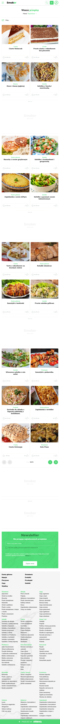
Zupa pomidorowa (45, 608)
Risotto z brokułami (45, 624)
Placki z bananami (8, 608)
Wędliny (42, 580)
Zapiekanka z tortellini (44, 409)
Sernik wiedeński (7, 682)
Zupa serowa (43, 601)
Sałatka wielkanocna (8, 659)
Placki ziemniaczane (27, 594)
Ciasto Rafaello (25, 624)
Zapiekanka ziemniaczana (47, 701)
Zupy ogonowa (44, 588)
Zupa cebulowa (44, 610)
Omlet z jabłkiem (7, 599)
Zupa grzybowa (26, 647)
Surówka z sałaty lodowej (10, 618)
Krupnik (41, 618)
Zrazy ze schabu (26, 603)
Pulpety (23, 590)
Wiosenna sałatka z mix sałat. (15, 373)
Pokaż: (30, 13)
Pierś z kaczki (25, 588)
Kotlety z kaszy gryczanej (47, 620)
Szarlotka (24, 620)
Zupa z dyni (43, 590)
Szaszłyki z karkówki (15, 303)
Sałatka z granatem (8, 633)
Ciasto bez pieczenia (27, 629)
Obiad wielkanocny (8, 643)
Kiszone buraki (44, 680)
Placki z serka (6, 601)
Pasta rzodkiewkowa (8, 677)
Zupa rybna (24, 645)
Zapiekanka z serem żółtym (16, 197)
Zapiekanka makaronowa (29, 601)
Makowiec (24, 626)
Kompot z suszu (25, 659)
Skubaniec (24, 635)
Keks (22, 663)
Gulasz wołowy (6, 703)
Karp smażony (25, 652)
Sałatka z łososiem (8, 620)
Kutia (22, 661)
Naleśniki (5, 597)
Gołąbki (41, 615)
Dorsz (22, 599)
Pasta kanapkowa (7, 594)
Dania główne (15, 157)
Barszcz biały (43, 597)
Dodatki (15, 407)
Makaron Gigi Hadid (27, 714)
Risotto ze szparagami (46, 626)
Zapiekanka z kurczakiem (47, 698)
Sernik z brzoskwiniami (9, 680)
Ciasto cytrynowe (26, 631)
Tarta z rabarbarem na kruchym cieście (15, 267)
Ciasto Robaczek (15, 49)
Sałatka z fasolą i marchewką (44, 87)
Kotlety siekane (25, 597)
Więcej (27, 555)
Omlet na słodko (7, 590)
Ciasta (16, 46)
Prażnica (4, 610)
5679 (31, 462)
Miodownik (24, 633)
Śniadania (44, 445)
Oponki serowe (44, 645)
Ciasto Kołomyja (15, 447)
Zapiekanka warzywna (46, 703)
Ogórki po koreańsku (46, 689)
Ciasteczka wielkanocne (9, 647)
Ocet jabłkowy (44, 671)
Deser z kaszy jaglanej (15, 86)
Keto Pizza (44, 447)
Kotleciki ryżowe (44, 633)
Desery (15, 84)
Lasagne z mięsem (45, 710)
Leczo (3, 696)
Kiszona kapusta (44, 668)
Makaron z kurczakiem (28, 592)
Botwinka (5, 668)
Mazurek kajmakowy (27, 671)
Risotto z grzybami (45, 622)
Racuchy (4, 592)
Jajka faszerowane (8, 641)
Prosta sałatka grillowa (44, 303)
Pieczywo (24, 577)
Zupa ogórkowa (44, 606)
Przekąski (44, 370)
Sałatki (44, 84)
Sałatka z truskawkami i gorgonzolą (44, 160)
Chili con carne (6, 705)
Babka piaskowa (7, 654)
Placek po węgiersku (8, 698)
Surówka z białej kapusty (10, 635)
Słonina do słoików (45, 691)
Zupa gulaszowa (44, 603)
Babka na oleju (25, 622)
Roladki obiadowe (44, 266)
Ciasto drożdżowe (26, 618)
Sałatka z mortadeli (8, 631)
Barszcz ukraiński (44, 594)
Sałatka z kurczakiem (8, 622)
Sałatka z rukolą (7, 626)
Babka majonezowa (27, 673)
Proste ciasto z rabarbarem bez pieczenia (44, 50)
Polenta (41, 635)
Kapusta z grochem (27, 650)
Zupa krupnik (43, 592)
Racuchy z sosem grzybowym (15, 159)
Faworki (42, 643)
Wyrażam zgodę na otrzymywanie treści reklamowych (21, 548)
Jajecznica (5, 588)
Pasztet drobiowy (7, 645)
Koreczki (42, 652)
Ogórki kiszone (44, 673)
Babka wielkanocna (8, 650)
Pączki (41, 641)
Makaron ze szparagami (9, 675)
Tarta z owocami (26, 668)
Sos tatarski (5, 656)
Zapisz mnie (30, 563)
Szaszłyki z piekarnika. (44, 372)
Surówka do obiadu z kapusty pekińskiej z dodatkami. (15, 412)
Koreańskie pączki (45, 654)
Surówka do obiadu (8, 615)
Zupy (3, 580)
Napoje (42, 574)
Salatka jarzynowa (8, 624)
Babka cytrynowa (7, 652)
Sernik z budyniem (26, 615)
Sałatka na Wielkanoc (9, 629)
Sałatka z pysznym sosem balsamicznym (44, 198)
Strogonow (5, 701)
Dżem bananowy (44, 686)
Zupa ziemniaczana (45, 599)
